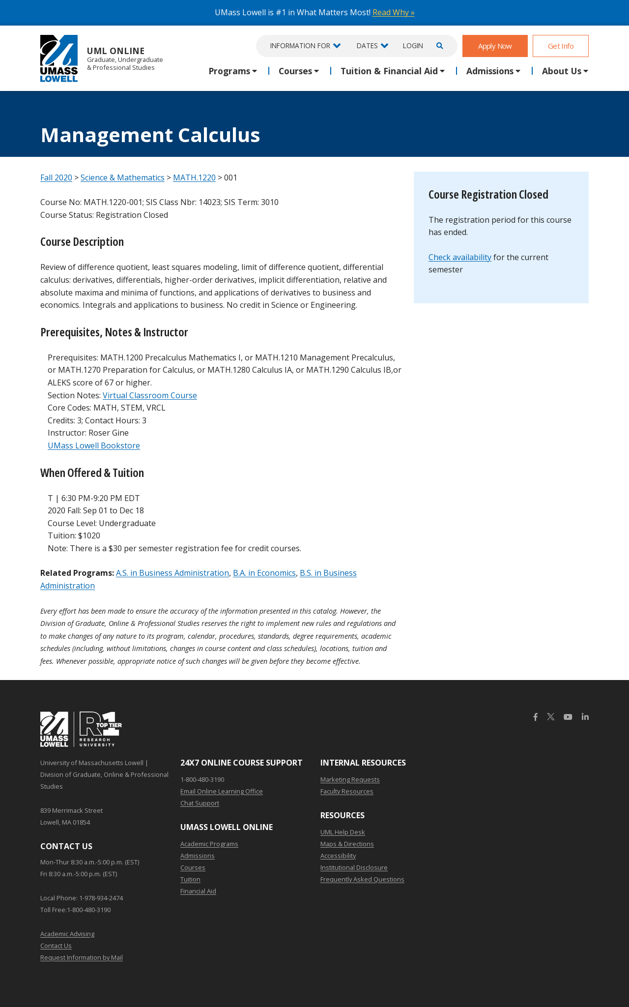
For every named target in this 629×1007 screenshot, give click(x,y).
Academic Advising (67, 933)
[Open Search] (438, 46)
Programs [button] (229, 71)
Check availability (460, 257)
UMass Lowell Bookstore (94, 445)
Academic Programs (209, 843)
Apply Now (495, 46)
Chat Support (199, 803)
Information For (300, 45)
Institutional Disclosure (354, 867)
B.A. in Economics (264, 572)
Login (413, 45)
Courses (192, 867)
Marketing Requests (350, 779)
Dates (367, 45)
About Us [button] (561, 71)
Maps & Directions (347, 843)
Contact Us (56, 945)
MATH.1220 (194, 177)
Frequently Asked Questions (362, 879)
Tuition (190, 879)
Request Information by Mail (81, 957)
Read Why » (393, 12)
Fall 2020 (56, 177)
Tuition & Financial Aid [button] (389, 71)
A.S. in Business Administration (172, 572)
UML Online (101, 58)
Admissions (197, 855)
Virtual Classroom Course (150, 395)
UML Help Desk (342, 832)
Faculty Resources (346, 791)
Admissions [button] (490, 71)
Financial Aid (198, 891)
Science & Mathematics (123, 177)
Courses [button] (295, 71)
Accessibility (338, 855)
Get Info (560, 46)
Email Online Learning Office (221, 791)
